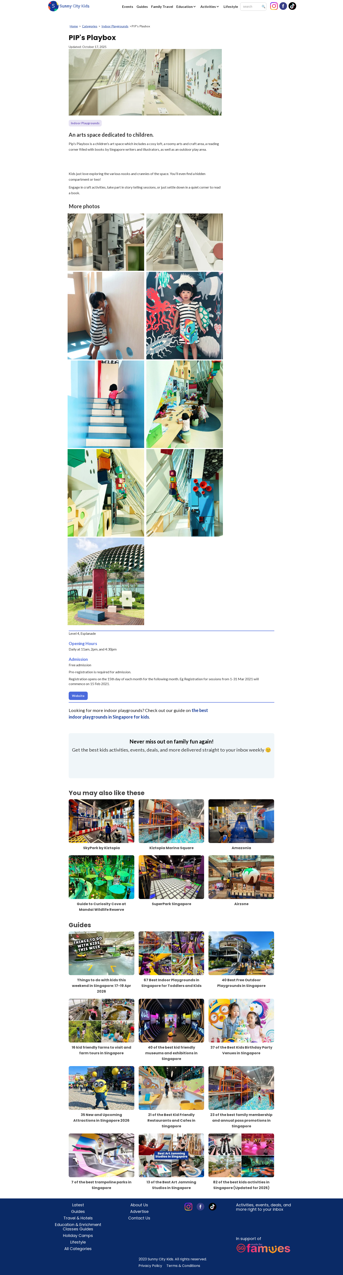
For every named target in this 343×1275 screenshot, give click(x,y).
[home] (69, 6)
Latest (78, 1205)
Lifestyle (231, 6)
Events (127, 6)
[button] (187, 6)
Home (74, 26)
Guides (142, 6)
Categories (89, 26)
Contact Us (139, 1218)
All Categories (78, 1249)
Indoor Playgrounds (115, 26)
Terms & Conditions (183, 1266)
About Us (139, 1205)
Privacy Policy (150, 1266)
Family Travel (162, 6)
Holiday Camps (78, 1235)
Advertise (139, 1211)
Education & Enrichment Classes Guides (78, 1227)
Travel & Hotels (78, 1218)
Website (78, 696)
